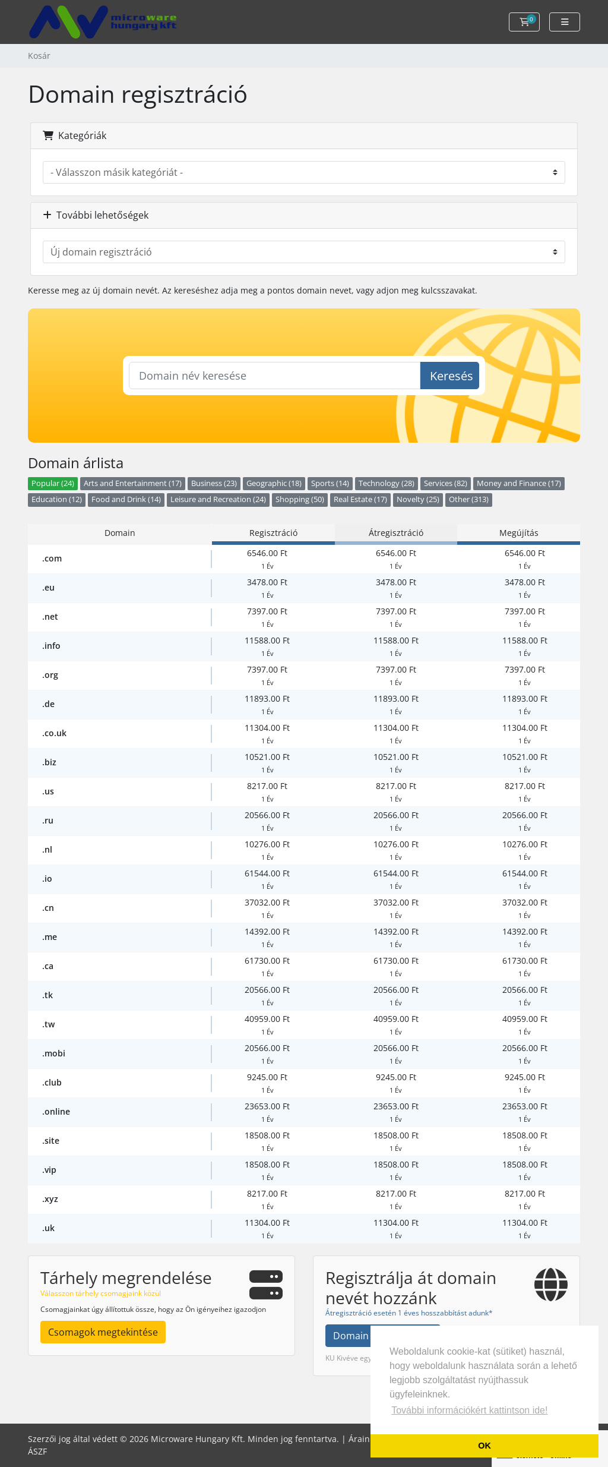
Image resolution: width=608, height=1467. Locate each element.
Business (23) (214, 483)
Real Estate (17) (360, 499)
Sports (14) (330, 483)
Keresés (451, 376)
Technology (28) (386, 483)
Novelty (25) (418, 499)
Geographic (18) (274, 483)
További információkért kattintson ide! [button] (469, 1410)
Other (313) (469, 499)
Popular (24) (52, 483)
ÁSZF (37, 1451)
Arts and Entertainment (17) (133, 483)
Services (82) (445, 483)
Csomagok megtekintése (103, 1332)
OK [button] (484, 1445)
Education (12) (56, 499)
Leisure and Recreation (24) (218, 499)
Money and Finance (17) (519, 483)
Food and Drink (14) (126, 499)
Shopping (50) (300, 499)
